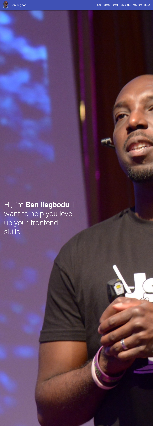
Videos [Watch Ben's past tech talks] (107, 5)
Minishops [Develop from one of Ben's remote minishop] (126, 5)
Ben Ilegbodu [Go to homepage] (19, 5)
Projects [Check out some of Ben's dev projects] (137, 5)
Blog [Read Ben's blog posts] (99, 5)
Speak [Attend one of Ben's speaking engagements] (116, 5)
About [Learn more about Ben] (147, 5)
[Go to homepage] (6, 5)
